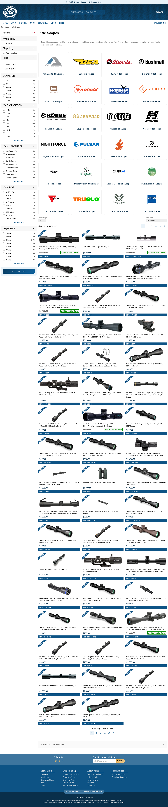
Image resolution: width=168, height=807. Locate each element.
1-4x (6, 117)
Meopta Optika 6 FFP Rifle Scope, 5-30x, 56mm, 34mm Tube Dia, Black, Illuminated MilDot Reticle (102, 394)
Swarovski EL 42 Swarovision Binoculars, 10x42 (99, 482)
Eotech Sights (10, 178)
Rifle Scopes (16, 27)
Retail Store (45, 777)
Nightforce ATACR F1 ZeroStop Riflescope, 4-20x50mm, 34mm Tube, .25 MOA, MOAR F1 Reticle (102, 336)
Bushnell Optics (10, 164)
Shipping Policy (69, 780)
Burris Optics (9, 161)
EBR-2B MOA (9, 219)
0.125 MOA (8, 192)
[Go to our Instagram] (63, 761)
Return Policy (68, 783)
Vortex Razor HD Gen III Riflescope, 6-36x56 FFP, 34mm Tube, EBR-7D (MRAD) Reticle (145, 541)
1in (5, 80)
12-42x (7, 130)
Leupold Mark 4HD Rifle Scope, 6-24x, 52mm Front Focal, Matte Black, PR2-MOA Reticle (59, 483)
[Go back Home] (2, 27)
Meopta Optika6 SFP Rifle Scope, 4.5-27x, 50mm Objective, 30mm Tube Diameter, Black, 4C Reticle (100, 365)
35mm (7, 94)
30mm (7, 87)
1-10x (6, 110)
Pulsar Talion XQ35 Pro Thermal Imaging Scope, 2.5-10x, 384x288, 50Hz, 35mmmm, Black (58, 599)
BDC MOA (8, 212)
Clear (32, 33)
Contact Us (45, 774)
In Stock (7, 43)
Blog (42, 783)
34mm (7, 90)
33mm (7, 256)
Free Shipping (10, 53)
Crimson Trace (10, 171)
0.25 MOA (8, 195)
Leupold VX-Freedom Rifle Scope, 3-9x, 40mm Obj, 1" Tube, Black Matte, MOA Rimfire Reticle (101, 541)
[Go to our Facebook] (55, 761)
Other (6, 100)
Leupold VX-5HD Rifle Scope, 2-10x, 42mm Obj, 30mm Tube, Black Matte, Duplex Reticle (101, 306)
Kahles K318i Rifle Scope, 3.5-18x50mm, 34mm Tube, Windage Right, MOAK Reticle (57, 248)
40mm (7, 97)
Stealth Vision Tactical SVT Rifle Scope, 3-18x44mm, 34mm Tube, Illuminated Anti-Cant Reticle (100, 425)
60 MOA (7, 209)
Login (43, 785)
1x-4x (6, 136)
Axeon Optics (9, 154)
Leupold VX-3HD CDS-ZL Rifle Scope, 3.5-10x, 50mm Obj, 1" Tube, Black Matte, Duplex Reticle (145, 687)
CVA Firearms (9, 174)
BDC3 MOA (8, 215)
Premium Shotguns (119, 777)
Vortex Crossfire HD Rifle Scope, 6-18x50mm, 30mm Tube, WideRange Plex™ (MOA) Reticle (57, 628)
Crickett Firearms (11, 168)
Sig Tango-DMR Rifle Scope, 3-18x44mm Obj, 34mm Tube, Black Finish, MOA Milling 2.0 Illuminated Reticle (145, 628)
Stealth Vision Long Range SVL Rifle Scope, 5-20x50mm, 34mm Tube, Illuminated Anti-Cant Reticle (58, 306)
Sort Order (156, 219)
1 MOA (7, 199)
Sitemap (90, 783)
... (156, 226)
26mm (7, 243)
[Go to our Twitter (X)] (59, 761)
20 (160, 226)
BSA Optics (8, 158)
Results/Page (42, 219)
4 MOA (7, 205)
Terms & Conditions (95, 774)
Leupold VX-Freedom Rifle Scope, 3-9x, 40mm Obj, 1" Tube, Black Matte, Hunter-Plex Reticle (57, 365)
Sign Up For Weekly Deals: (105, 757)
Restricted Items (69, 777)
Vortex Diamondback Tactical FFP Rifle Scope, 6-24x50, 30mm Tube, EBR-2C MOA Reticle (102, 454)
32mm (7, 253)
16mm (7, 233)
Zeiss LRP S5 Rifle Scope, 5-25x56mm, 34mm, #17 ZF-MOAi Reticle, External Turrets (144, 248)
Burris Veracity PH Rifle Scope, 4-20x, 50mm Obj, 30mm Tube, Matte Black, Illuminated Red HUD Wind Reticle (145, 570)
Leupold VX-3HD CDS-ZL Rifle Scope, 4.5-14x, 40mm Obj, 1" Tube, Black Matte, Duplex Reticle (58, 425)
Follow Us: (58, 757)
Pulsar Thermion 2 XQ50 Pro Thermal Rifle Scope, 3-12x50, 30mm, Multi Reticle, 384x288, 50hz (144, 277)
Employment (92, 780)
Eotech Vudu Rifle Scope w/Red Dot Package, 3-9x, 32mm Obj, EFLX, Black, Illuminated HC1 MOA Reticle (144, 454)
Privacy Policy (92, 777)
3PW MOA (8, 202)
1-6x (6, 123)
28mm (7, 246)
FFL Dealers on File (70, 785)
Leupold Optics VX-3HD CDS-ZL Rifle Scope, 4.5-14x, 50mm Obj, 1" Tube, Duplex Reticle (101, 658)
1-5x (6, 120)
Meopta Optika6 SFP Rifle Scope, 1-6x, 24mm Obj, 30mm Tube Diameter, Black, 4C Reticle (146, 599)
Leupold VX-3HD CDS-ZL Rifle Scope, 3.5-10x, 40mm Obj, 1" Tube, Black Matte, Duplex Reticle (58, 658)
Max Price (9, 69)
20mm (7, 236)
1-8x (6, 126)
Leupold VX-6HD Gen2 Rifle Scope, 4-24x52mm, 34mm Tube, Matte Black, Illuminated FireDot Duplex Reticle (58, 512)
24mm (7, 240)
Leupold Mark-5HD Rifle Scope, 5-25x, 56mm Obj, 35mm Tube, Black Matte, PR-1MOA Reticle (59, 336)
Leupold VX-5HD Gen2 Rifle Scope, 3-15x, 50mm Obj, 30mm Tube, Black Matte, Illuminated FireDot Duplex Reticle (144, 395)
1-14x (6, 113)
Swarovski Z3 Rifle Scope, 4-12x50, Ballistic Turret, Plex (58, 686)
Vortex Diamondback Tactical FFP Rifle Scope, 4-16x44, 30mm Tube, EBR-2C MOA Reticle (58, 454)
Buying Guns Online (71, 774)
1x (5, 133)
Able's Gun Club (118, 774)
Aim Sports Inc (10, 151)
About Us (91, 785)
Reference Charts (47, 780)
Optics (7, 27)
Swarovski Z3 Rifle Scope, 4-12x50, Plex (96, 247)
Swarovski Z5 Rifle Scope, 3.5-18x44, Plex (53, 569)
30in (6, 84)
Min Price (8, 65)
